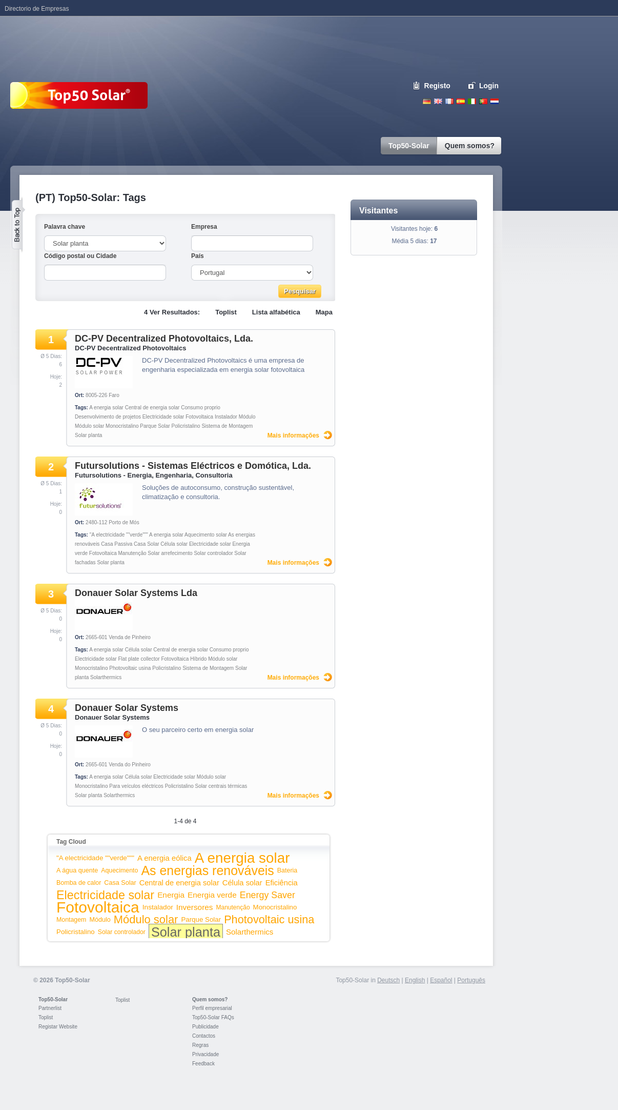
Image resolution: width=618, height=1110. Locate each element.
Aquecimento (119, 870)
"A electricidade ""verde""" (119, 535)
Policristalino (185, 426)
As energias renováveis (207, 870)
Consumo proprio (200, 407)
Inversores (194, 907)
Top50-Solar (53, 999)
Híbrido (198, 659)
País (197, 256)
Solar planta (88, 435)
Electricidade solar (163, 417)
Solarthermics (105, 677)
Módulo (247, 417)
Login (489, 86)
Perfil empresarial (212, 1008)
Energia (170, 894)
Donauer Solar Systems (126, 708)
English (438, 101)
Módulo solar (89, 426)
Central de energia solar (152, 407)
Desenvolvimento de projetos (108, 417)
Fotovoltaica (199, 417)
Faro (114, 395)
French (449, 101)
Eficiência (281, 883)
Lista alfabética (276, 312)
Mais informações (293, 435)
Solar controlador (213, 553)
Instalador (226, 417)
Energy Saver (267, 895)
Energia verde (212, 894)
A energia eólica (164, 858)
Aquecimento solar (205, 535)
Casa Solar (146, 544)
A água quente (77, 870)
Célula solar (174, 544)
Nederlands (494, 101)
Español (441, 980)
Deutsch (427, 101)
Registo (437, 86)
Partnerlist (49, 1008)
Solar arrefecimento (170, 553)
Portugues (483, 101)
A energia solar (106, 407)
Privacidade (205, 1054)
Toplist (226, 312)
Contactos (203, 1036)
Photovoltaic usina (130, 668)
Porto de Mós (124, 522)
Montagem (71, 919)
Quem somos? (210, 999)
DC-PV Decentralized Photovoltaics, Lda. (164, 338)
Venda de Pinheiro (130, 637)
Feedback (203, 1063)
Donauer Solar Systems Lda (136, 593)
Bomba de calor (78, 882)
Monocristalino (122, 426)
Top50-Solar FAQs (213, 1017)
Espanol (461, 101)
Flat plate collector (139, 659)
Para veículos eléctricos (136, 786)
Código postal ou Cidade (80, 256)
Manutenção (132, 553)
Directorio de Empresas (37, 8)
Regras (200, 1045)
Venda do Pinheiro (130, 764)
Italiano (472, 101)
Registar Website (57, 1026)
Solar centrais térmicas (221, 786)
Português (471, 980)
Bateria (287, 870)
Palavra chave (64, 226)
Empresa (204, 226)
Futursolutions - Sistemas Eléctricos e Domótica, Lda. (193, 466)
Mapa (324, 312)
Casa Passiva (116, 544)
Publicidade (205, 1026)
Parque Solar (155, 426)
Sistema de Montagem (227, 426)
